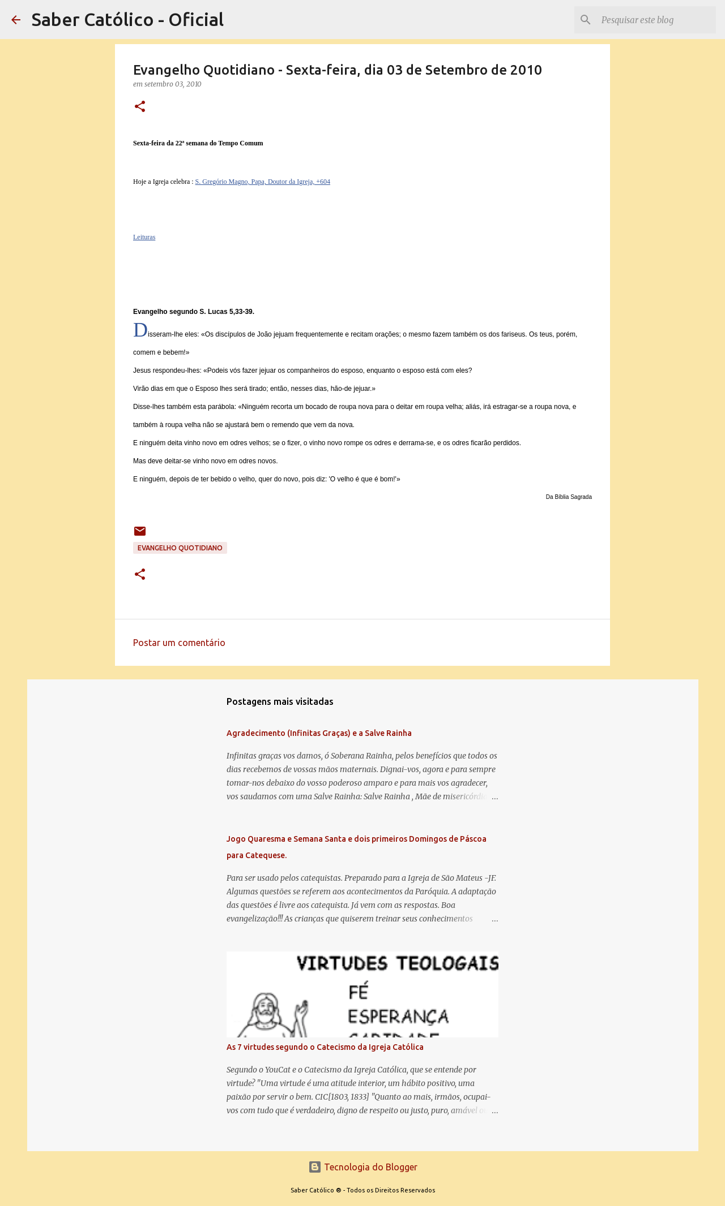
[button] (140, 107)
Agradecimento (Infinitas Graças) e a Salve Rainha (319, 733)
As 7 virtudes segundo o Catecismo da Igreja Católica (325, 1047)
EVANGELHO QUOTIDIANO (180, 548)
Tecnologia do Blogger (362, 1167)
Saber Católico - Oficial (128, 19)
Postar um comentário (179, 643)
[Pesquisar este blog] (656, 19)
